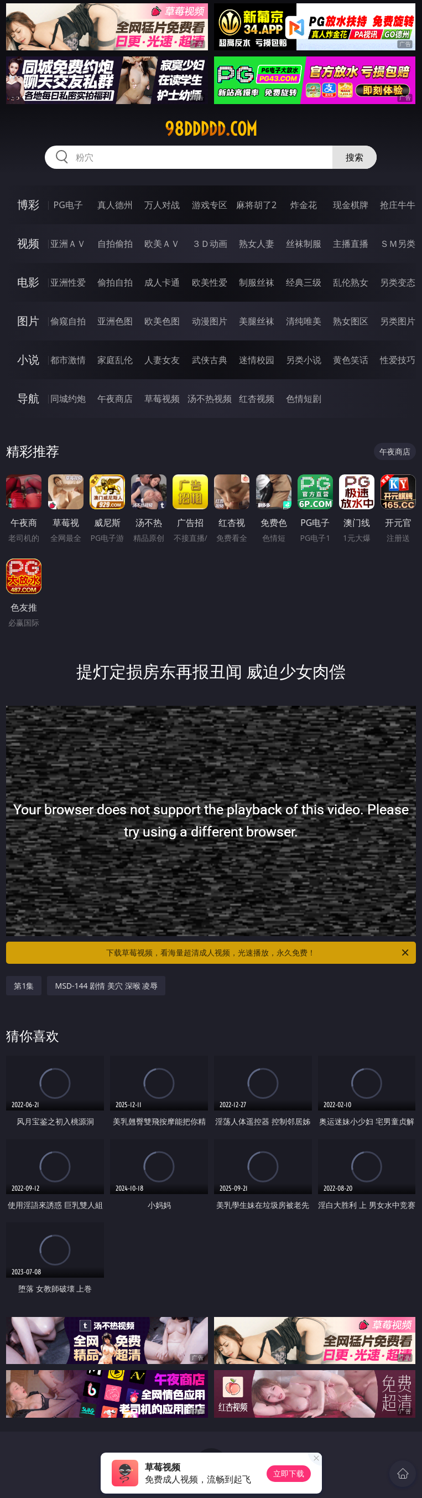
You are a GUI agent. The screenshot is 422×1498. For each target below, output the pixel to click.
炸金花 (303, 205)
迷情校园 (256, 360)
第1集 (24, 985)
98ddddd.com (211, 129)
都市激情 (68, 360)
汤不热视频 (209, 398)
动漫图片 (209, 321)
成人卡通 (162, 282)
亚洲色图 (115, 321)
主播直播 (350, 243)
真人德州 (115, 205)
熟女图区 (350, 321)
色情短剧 (303, 398)
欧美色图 (162, 321)
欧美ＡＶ (162, 243)
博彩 (28, 204)
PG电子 (68, 205)
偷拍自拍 (115, 282)
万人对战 (162, 205)
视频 (28, 243)
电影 (28, 282)
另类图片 (397, 321)
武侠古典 (209, 360)
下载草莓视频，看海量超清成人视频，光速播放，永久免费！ (258, 952)
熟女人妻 (256, 243)
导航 (28, 398)
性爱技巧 (397, 360)
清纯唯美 (303, 321)
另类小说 (303, 360)
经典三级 (303, 282)
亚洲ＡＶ (68, 243)
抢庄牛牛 (397, 205)
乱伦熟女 (350, 282)
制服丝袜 (256, 282)
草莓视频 (162, 398)
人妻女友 (162, 360)
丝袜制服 (303, 243)
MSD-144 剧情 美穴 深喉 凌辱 (106, 985)
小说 (28, 359)
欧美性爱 (209, 282)
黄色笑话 (350, 360)
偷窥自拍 (68, 321)
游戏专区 (209, 205)
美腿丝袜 (256, 321)
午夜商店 (115, 398)
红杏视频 (256, 398)
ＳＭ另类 (397, 243)
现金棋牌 (350, 205)
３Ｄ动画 (209, 243)
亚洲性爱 (68, 282)
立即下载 (288, 1473)
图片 (28, 320)
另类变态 (397, 282)
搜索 (354, 157)
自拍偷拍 (115, 243)
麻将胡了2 (256, 205)
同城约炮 (68, 398)
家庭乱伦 (115, 360)
